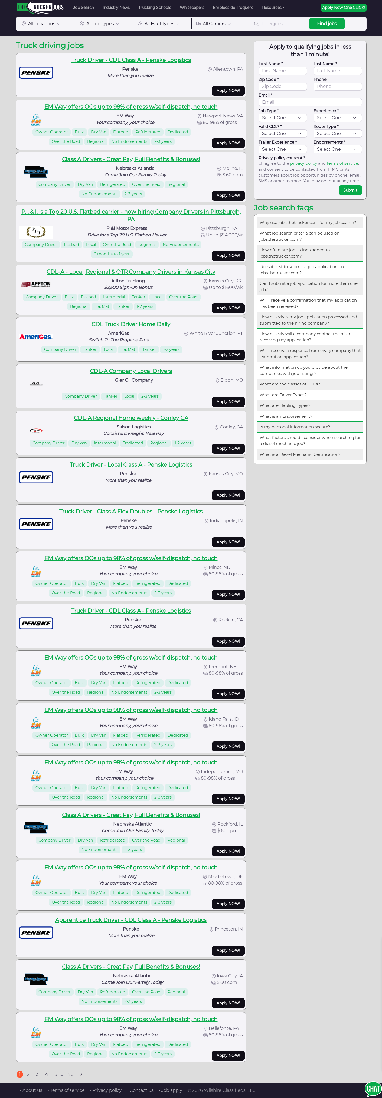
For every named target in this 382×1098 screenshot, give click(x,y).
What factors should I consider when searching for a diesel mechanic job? (310, 440)
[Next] (81, 1074)
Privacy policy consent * (282, 158)
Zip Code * (269, 79)
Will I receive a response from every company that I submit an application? (310, 353)
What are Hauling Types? (285, 405)
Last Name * (325, 63)
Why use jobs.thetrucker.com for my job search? (308, 222)
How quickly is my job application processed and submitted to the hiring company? (308, 320)
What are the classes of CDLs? (290, 384)
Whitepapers (192, 7)
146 (69, 1074)
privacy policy (303, 163)
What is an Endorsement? (286, 416)
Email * (265, 95)
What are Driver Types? (283, 394)
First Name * (271, 63)
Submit (350, 190)
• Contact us (140, 1090)
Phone (320, 79)
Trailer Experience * (278, 142)
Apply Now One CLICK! (343, 7)
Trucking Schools (154, 7)
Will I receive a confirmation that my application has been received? (308, 303)
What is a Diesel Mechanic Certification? (300, 454)
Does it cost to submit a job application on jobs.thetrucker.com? (302, 269)
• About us (31, 1090)
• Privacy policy (106, 1090)
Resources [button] (272, 7)
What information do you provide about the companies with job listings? (304, 370)
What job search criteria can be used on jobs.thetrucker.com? (299, 236)
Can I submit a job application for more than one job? (309, 286)
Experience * (326, 110)
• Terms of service (66, 1090)
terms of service (342, 163)
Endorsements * (329, 142)
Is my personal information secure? (295, 426)
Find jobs (327, 23)
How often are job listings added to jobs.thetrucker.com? (295, 253)
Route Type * (326, 126)
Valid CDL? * (270, 126)
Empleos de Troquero (233, 7)
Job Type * (269, 110)
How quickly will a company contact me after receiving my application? (305, 336)
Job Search (83, 7)
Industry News (116, 7)
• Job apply (170, 1090)
